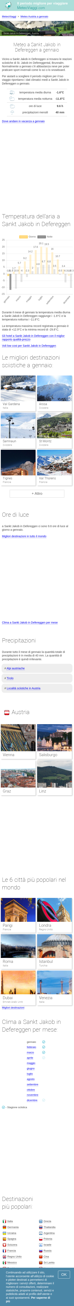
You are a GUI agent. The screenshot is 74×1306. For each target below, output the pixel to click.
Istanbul (46, 961)
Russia (48, 1250)
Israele (47, 1244)
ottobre (31, 1089)
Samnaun (9, 441)
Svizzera (12, 1244)
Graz (7, 791)
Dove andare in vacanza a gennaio (23, 121)
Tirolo (10, 678)
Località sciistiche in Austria (23, 688)
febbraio (31, 1047)
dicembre (32, 1100)
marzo (30, 1052)
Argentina (49, 1233)
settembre (32, 1084)
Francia (7, 929)
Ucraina (11, 1233)
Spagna (11, 1238)
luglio (30, 1073)
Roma (8, 961)
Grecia (47, 1221)
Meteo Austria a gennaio (34, 16)
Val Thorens (47, 478)
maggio (31, 1063)
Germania (13, 1227)
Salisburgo (48, 754)
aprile (30, 1057)
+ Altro (37, 493)
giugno (31, 1068)
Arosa (43, 404)
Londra (45, 925)
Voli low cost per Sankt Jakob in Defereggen (29, 345)
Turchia (43, 965)
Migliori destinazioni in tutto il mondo (24, 536)
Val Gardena (11, 404)
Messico (12, 1262)
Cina (46, 1256)
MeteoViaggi (9, 16)
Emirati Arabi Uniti (13, 1001)
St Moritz (45, 441)
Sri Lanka (49, 1262)
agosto (31, 1079)
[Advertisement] (37, 164)
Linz (42, 791)
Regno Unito (46, 929)
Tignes (7, 478)
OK (64, 1274)
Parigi (7, 925)
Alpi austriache (16, 668)
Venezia (45, 997)
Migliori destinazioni (13, 1007)
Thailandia (49, 1227)
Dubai (8, 997)
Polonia (48, 1238)
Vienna (8, 754)
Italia (5, 965)
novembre (32, 1094)
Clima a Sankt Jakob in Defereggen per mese (30, 622)
